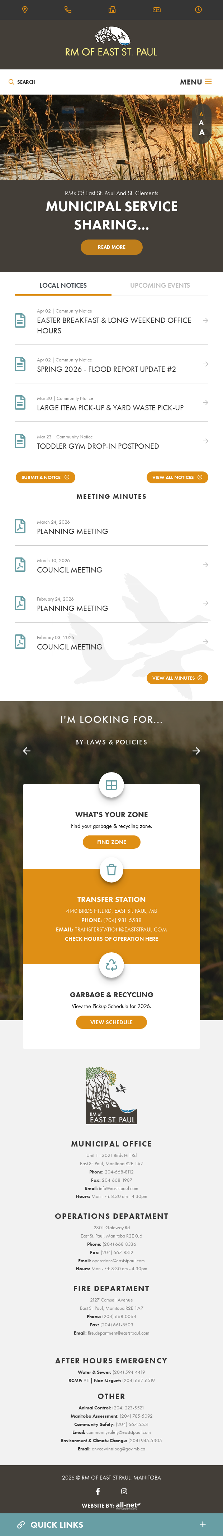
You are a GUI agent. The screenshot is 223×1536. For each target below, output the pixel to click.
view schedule (111, 1022)
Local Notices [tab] (63, 285)
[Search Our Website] (41, 82)
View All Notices (173, 477)
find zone (111, 842)
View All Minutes (173, 678)
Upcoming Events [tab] (160, 285)
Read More (111, 247)
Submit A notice (42, 477)
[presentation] (26, 751)
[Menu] (195, 82)
